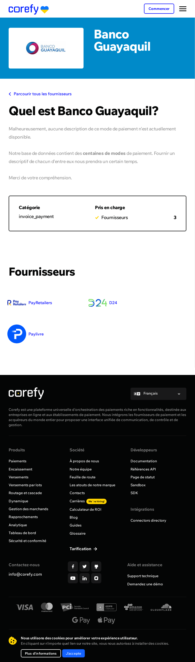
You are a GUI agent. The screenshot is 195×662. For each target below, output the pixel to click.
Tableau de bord (22, 540)
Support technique (142, 583)
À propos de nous (84, 469)
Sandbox (138, 493)
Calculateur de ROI (85, 517)
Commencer (159, 8)
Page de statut (143, 485)
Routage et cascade (25, 500)
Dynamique (18, 508)
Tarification (81, 556)
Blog (74, 525)
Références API (143, 477)
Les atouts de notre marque (92, 493)
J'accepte (79, 653)
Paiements (17, 469)
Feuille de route (82, 485)
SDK (134, 500)
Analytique (18, 532)
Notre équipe (81, 477)
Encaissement (20, 477)
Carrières (88, 508)
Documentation (144, 469)
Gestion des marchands (28, 516)
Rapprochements (23, 524)
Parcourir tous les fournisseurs (40, 93)
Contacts (77, 500)
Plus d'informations (42, 653)
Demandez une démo (145, 591)
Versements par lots (25, 493)
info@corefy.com (25, 581)
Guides (76, 533)
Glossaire (78, 540)
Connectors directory (148, 528)
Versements (18, 485)
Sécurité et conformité (27, 548)
